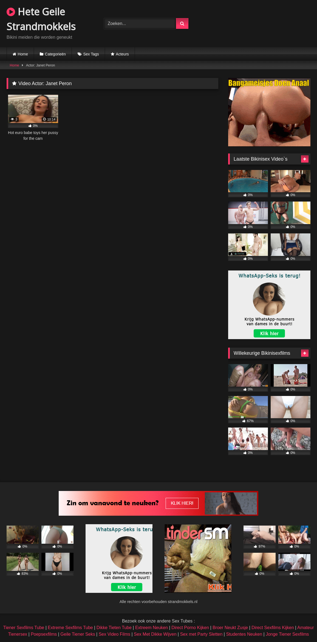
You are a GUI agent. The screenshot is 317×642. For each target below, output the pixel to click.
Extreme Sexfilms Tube (70, 627)
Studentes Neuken (244, 634)
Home (23, 54)
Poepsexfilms (44, 634)
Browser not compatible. (258, 23)
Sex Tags (91, 54)
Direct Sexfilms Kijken (272, 627)
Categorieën (55, 54)
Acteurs (122, 54)
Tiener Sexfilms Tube (23, 627)
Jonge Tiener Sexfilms (287, 634)
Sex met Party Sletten (201, 634)
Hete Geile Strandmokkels (41, 19)
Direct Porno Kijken (190, 627)
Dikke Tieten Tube (114, 627)
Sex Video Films (114, 634)
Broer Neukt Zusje (230, 627)
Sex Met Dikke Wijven (155, 634)
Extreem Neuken (151, 627)
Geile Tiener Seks (77, 634)
